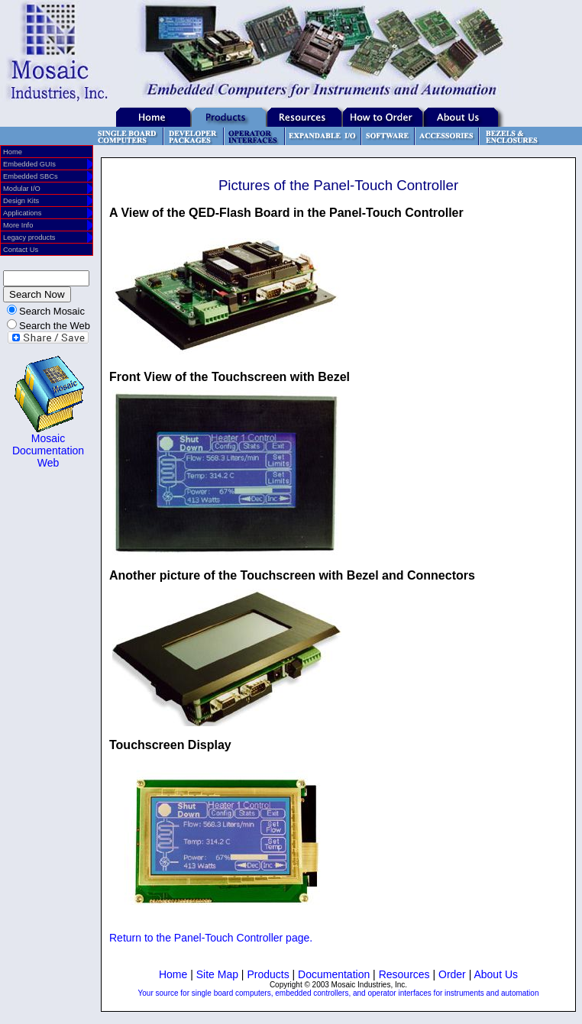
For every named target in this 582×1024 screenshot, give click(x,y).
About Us (496, 974)
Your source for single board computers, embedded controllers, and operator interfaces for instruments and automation (338, 993)
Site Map (217, 974)
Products (268, 974)
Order (452, 974)
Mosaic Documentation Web (48, 450)
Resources (404, 974)
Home (173, 974)
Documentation (334, 974)
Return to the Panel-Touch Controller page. (210, 938)
